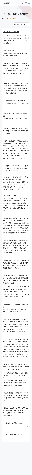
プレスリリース (9, 9)
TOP (3, 9)
